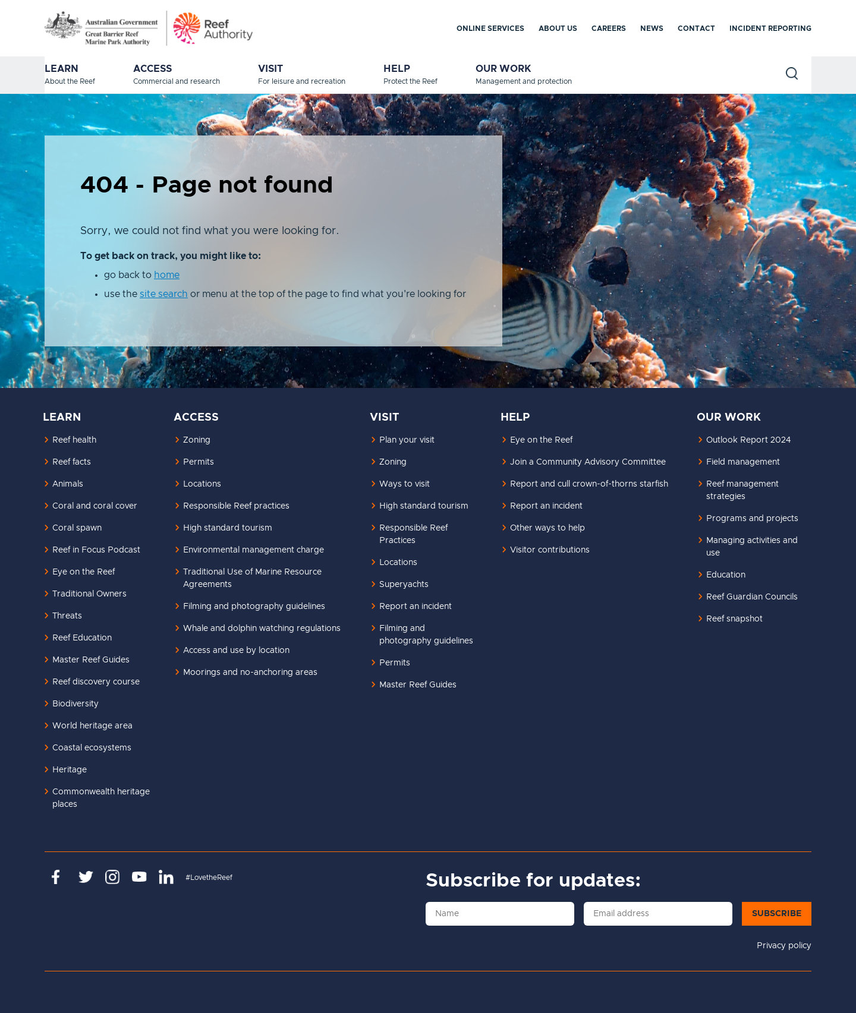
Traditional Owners (89, 594)
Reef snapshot (734, 619)
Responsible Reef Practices (413, 534)
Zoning (196, 440)
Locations (202, 484)
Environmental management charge (253, 550)
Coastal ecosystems (91, 748)
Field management (743, 462)
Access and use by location (236, 650)
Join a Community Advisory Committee (588, 462)
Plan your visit (407, 440)
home (167, 275)
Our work (503, 69)
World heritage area (92, 726)
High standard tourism (227, 528)
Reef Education (82, 638)
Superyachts (404, 584)
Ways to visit (404, 484)
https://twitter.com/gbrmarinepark (85, 877)
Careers (608, 28)
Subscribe (776, 914)
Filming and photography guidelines (254, 606)
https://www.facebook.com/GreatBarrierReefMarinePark (59, 877)
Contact (696, 28)
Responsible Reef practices (236, 506)
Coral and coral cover (94, 506)
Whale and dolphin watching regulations (262, 628)
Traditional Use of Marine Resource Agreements (252, 578)
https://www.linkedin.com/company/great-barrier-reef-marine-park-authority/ (166, 877)
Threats (67, 616)
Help (396, 69)
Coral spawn (77, 528)
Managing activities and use (752, 547)
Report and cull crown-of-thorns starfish (589, 484)
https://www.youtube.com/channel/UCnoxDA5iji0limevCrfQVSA (139, 877)
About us (558, 28)
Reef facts (71, 462)
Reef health (74, 440)
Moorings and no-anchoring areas (250, 672)
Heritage (69, 770)
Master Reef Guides (91, 660)
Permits (198, 462)
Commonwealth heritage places (101, 798)
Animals (67, 484)
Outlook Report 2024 (748, 440)
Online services (490, 28)
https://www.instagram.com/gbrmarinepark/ (112, 877)
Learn (61, 69)
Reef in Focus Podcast (96, 550)
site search (164, 294)
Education (725, 575)
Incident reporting (770, 28)
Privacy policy (784, 946)
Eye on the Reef (83, 572)
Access (152, 69)
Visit (270, 69)
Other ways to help (547, 528)
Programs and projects (752, 519)
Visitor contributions (550, 550)
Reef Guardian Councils (752, 597)
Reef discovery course (96, 682)
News (651, 28)
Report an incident (415, 606)
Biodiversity (75, 704)
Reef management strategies (742, 490)
